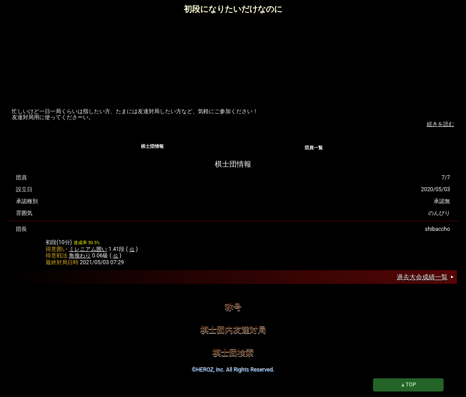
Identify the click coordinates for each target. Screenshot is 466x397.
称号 (233, 307)
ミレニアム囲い (88, 249)
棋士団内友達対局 (233, 329)
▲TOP (408, 384)
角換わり (80, 255)
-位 (132, 249)
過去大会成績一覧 (422, 277)
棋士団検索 (233, 352)
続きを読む (440, 124)
